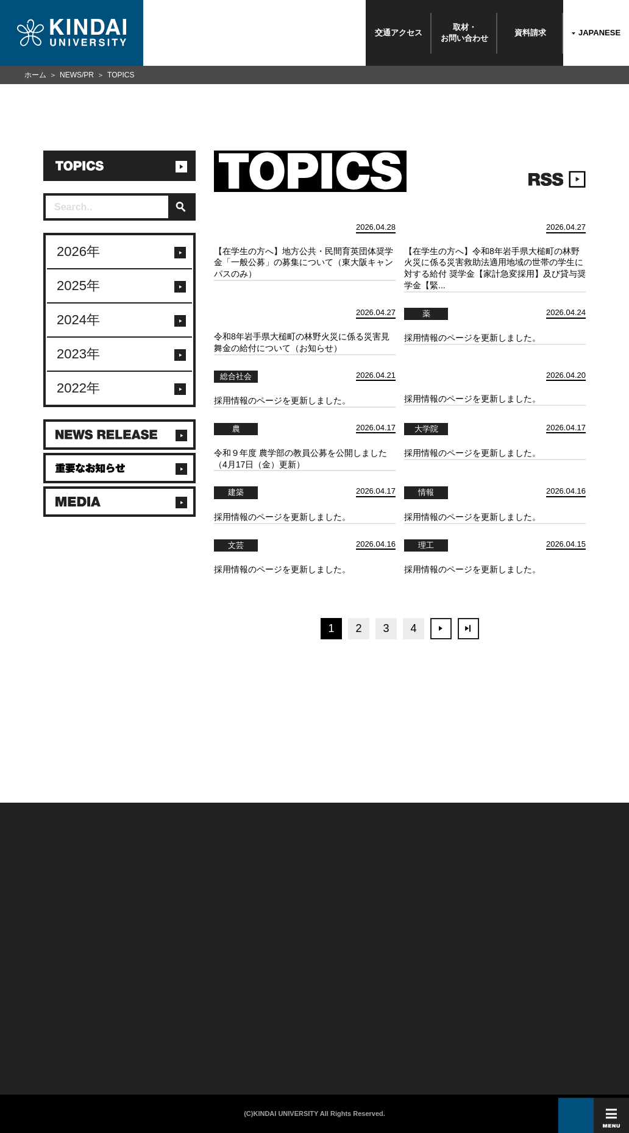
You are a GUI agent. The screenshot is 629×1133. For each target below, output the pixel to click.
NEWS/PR (77, 75)
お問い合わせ (29, 984)
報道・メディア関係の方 (42, 998)
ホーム (35, 75)
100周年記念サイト (36, 1040)
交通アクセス (398, 32)
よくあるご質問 (31, 1026)
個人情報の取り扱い (245, 984)
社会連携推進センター (143, 1026)
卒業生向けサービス (140, 998)
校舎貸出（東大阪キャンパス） (154, 1040)
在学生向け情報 (134, 970)
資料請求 (530, 32)
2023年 (78, 353)
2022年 (78, 388)
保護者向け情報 (134, 984)
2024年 (78, 319)
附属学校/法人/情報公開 (41, 970)
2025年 (78, 285)
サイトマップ (237, 998)
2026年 (78, 251)
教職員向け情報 (134, 1012)
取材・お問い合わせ (464, 33)
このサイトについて (245, 970)
